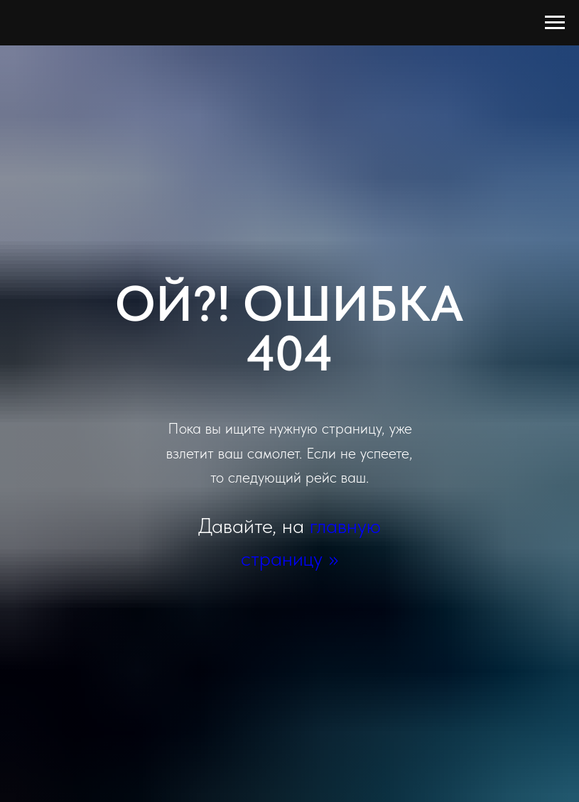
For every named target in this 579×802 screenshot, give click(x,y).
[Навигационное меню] (555, 23)
